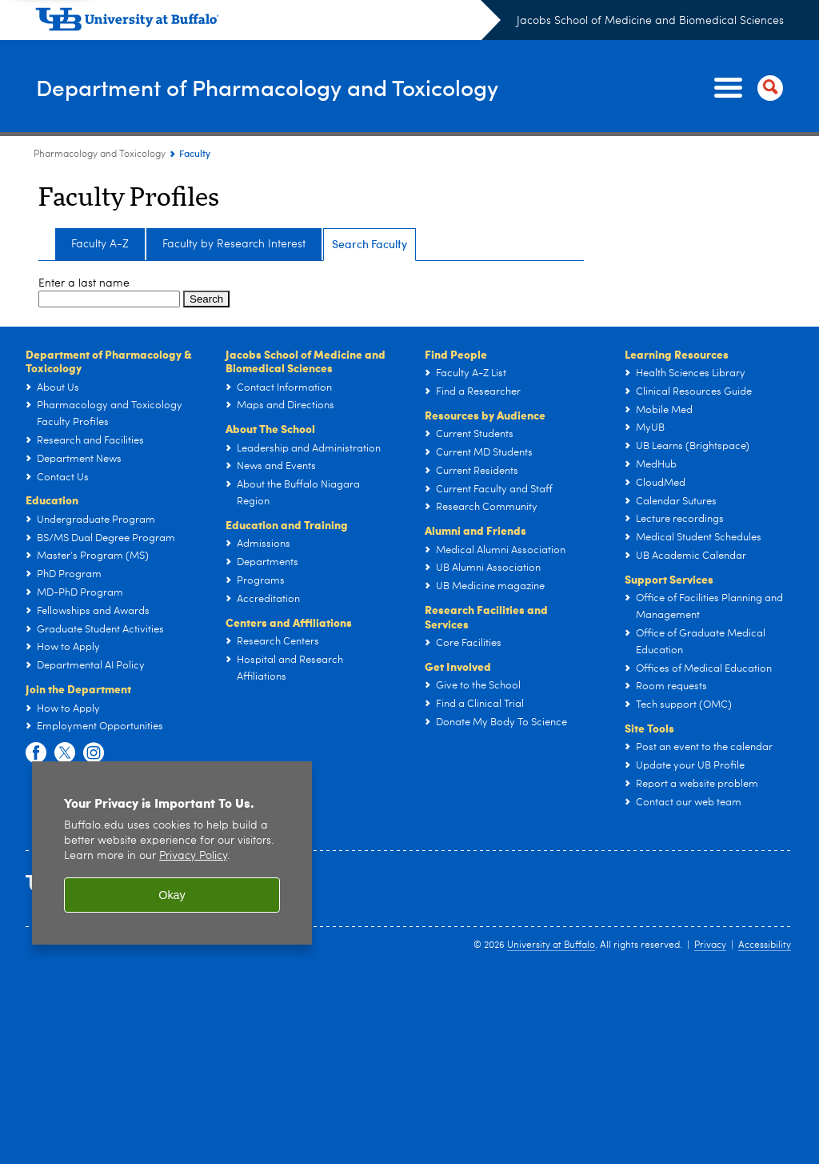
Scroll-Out (783, 1132)
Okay (172, 895)
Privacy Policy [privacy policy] (193, 856)
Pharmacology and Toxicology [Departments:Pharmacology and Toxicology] (100, 154)
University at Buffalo (551, 945)
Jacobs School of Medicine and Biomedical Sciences (650, 20)
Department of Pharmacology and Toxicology (280, 86)
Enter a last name (84, 283)
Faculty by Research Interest (234, 244)
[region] (172, 853)
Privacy (710, 945)
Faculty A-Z (100, 244)
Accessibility (764, 945)
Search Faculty (369, 243)
